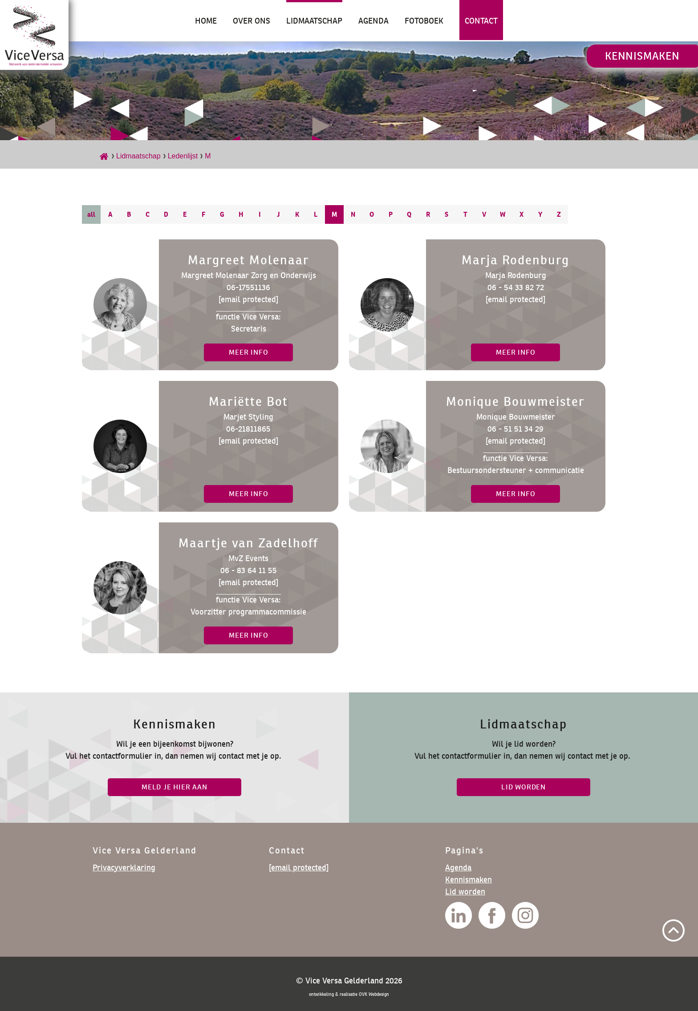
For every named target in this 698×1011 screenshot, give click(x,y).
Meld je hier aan (174, 787)
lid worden (523, 787)
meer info (248, 352)
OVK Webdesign (374, 994)
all (91, 214)
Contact (481, 21)
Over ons (251, 21)
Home (206, 21)
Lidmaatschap (314, 21)
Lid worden (465, 891)
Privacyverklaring (124, 867)
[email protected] (248, 299)
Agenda (373, 21)
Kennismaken (642, 56)
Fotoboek (424, 21)
